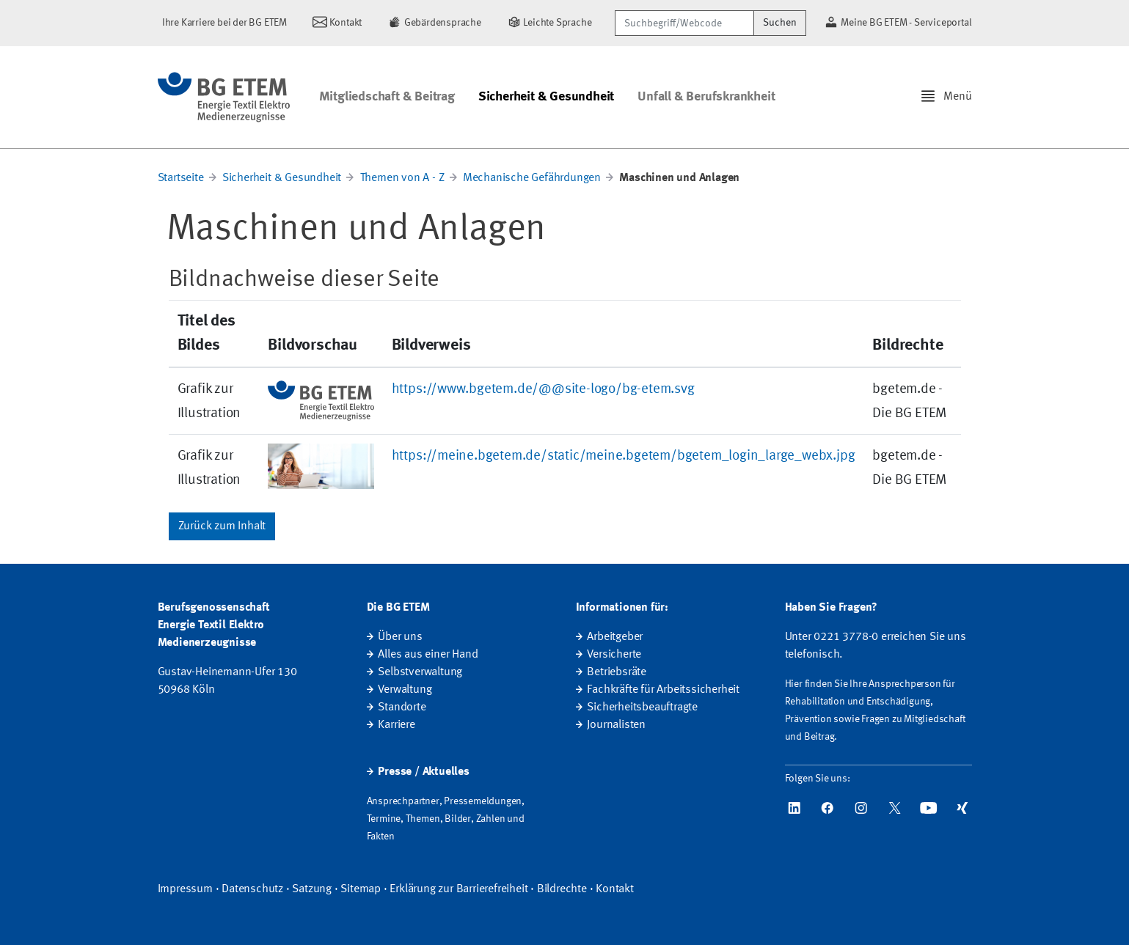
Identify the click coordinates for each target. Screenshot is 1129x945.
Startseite (181, 178)
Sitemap (360, 889)
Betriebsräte (616, 672)
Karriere (396, 725)
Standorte (401, 707)
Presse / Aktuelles (423, 772)
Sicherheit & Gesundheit (546, 96)
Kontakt (615, 889)
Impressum (185, 889)
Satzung (312, 889)
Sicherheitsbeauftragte (642, 707)
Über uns (400, 637)
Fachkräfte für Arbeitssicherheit (663, 690)
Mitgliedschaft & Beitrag (387, 96)
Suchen (780, 23)
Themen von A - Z (402, 178)
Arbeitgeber (615, 637)
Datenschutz (252, 889)
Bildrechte (562, 889)
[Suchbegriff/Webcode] (684, 23)
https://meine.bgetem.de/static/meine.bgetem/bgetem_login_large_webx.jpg (623, 456)
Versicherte (614, 655)
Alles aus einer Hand (428, 655)
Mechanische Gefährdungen (532, 178)
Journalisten (616, 725)
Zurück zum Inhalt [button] (222, 526)
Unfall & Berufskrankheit (706, 96)
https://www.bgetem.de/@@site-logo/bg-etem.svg (543, 389)
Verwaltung (404, 690)
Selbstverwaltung (420, 672)
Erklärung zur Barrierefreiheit (458, 889)
